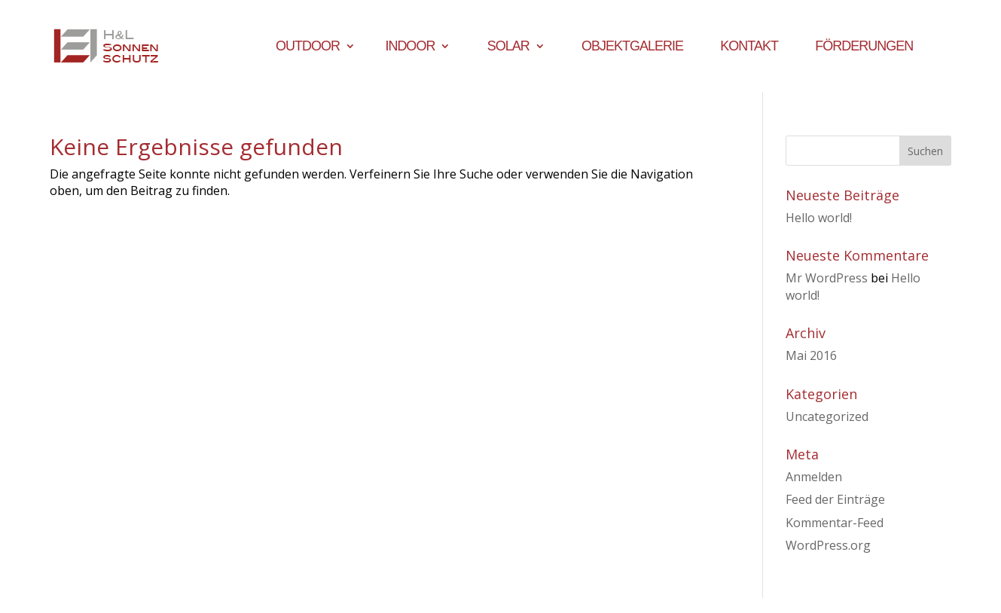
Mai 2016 (811, 355)
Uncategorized (827, 416)
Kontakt (749, 47)
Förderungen (864, 47)
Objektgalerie (632, 47)
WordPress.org (828, 545)
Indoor (410, 47)
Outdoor (308, 47)
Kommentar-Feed (835, 522)
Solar (508, 47)
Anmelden (814, 476)
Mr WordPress (827, 278)
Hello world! (819, 217)
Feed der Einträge (835, 499)
